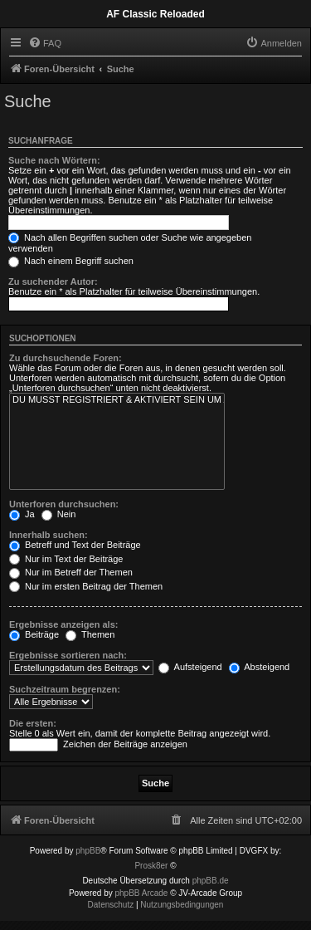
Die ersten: (32, 723)
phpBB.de (210, 880)
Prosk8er (151, 865)
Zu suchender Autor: (53, 281)
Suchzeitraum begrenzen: (64, 689)
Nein (58, 514)
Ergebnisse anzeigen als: (63, 624)
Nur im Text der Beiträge (66, 559)
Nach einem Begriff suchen (71, 261)
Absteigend (259, 667)
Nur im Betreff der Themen (71, 572)
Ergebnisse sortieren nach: (68, 655)
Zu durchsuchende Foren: (65, 358)
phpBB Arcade (141, 893)
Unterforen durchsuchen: (64, 504)
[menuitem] (44, 43)
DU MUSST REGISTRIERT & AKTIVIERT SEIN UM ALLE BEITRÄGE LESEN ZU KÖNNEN (117, 400)
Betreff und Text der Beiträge (75, 545)
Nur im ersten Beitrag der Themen (86, 586)
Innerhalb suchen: (48, 535)
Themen (90, 634)
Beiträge (34, 634)
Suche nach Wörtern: (54, 160)
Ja (22, 514)
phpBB (87, 850)
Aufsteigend (190, 667)
